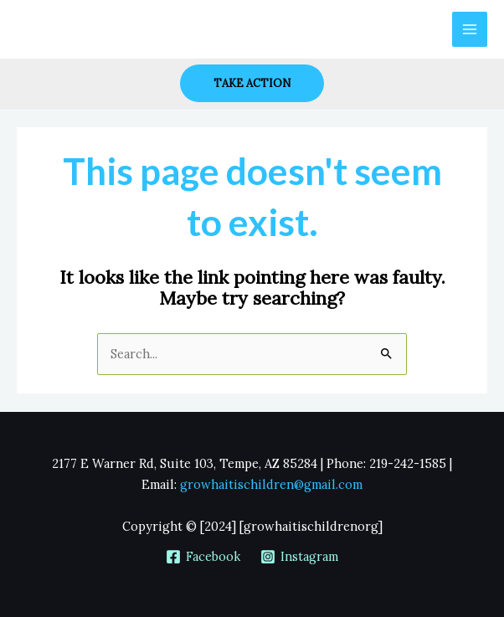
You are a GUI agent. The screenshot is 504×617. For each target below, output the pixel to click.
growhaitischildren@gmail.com (271, 484)
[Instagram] (299, 556)
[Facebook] (203, 556)
